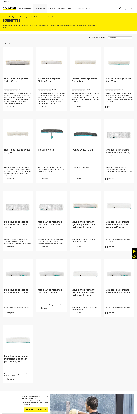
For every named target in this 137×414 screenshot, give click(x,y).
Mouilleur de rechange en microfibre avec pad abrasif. (118, 241)
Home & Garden (25, 8)
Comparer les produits (97, 38)
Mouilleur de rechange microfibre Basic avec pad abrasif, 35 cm (84, 293)
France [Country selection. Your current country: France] (7, 2)
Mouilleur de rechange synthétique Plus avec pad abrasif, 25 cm (84, 225)
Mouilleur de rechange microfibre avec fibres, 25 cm (117, 153)
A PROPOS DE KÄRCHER (66, 8)
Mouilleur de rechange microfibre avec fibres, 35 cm (16, 225)
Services (51, 8)
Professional (39, 8)
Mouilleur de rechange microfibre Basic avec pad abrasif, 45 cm (16, 359)
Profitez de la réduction (36, 409)
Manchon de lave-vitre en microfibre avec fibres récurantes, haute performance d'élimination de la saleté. (51, 241)
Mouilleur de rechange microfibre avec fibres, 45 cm (50, 225)
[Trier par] (120, 37)
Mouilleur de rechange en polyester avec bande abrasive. (84, 241)
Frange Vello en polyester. (81, 167)
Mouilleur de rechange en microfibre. (17, 308)
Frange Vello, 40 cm (82, 150)
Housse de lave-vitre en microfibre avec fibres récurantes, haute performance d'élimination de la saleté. (118, 169)
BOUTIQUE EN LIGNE (85, 8)
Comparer (10, 106)
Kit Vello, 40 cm (46, 150)
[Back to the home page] (10, 8)
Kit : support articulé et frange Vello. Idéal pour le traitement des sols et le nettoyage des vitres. (51, 169)
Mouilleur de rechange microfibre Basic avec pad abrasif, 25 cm (117, 225)
